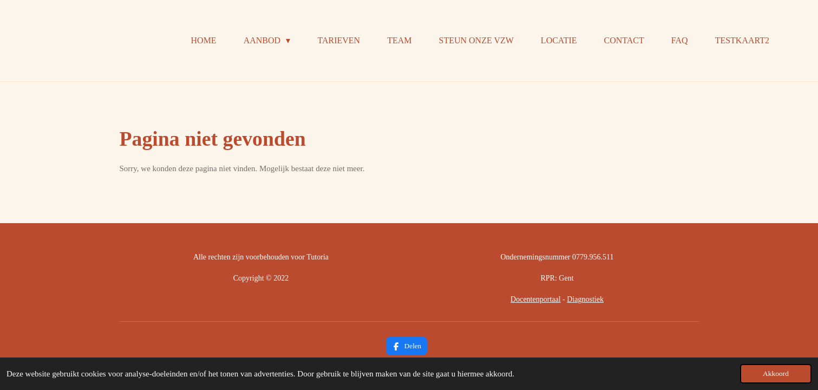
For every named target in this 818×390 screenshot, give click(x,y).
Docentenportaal (536, 299)
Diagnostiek (585, 299)
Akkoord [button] (776, 373)
